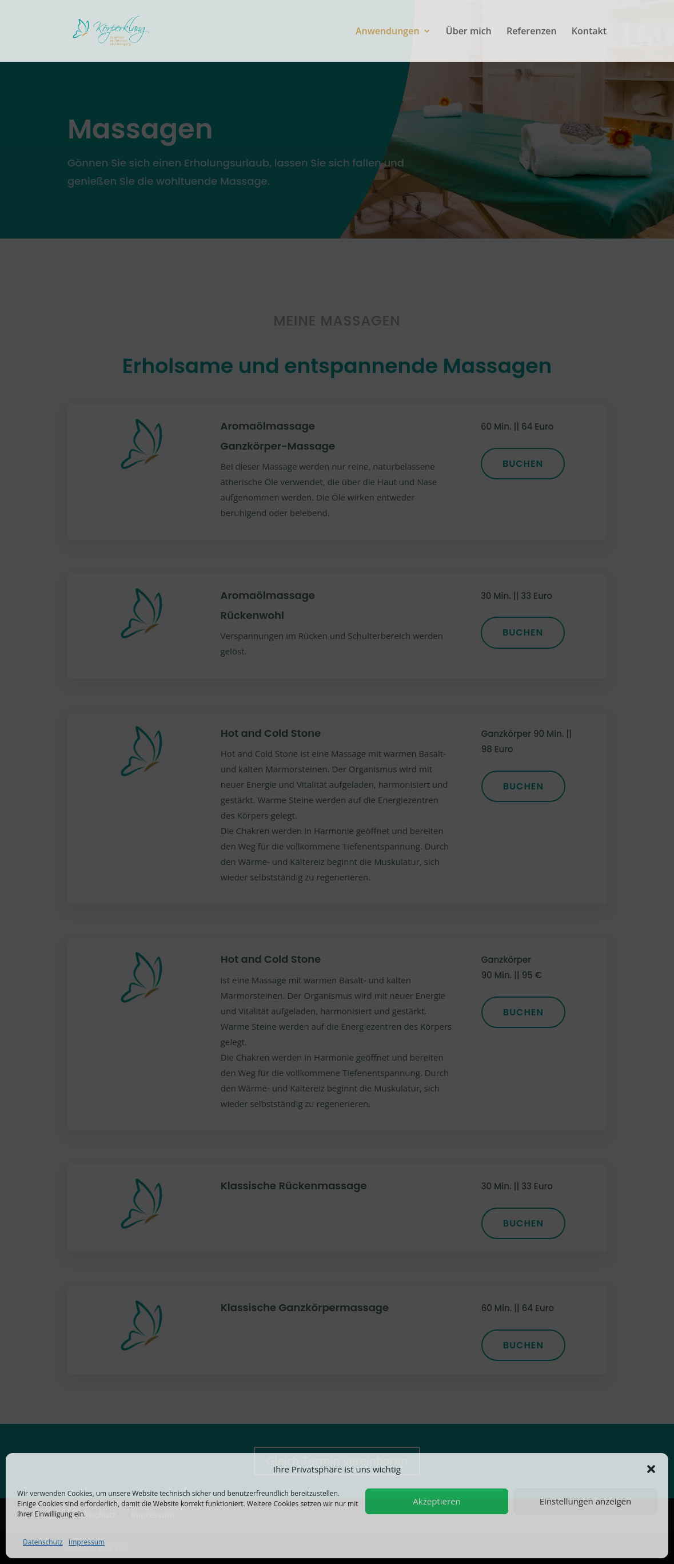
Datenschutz (43, 1542)
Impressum (87, 1542)
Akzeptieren (436, 1501)
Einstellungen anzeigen (585, 1501)
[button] (651, 1469)
